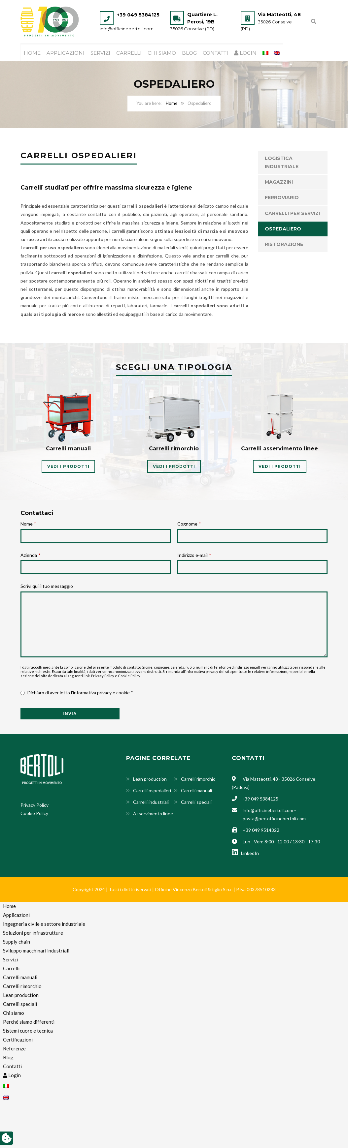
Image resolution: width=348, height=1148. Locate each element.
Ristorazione (284, 245)
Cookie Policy (129, 676)
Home (32, 53)
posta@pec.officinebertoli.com (274, 819)
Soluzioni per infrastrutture (33, 933)
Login (245, 53)
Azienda (30, 555)
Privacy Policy (102, 676)
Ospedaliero (283, 229)
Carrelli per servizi (292, 214)
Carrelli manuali (196, 791)
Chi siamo (162, 53)
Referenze (14, 1049)
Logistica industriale (281, 163)
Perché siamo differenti (28, 1022)
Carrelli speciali (196, 802)
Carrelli (129, 53)
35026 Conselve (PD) (192, 28)
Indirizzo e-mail (194, 555)
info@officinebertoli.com (127, 28)
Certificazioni (18, 1040)
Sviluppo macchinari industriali (36, 951)
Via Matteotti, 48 (279, 14)
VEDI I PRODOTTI (68, 466)
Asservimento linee (153, 814)
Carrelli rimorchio (198, 779)
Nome (28, 524)
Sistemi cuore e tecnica (28, 1031)
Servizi (100, 53)
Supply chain (16, 942)
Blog (189, 53)
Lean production (150, 779)
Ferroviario (282, 198)
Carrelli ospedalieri (152, 791)
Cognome (189, 524)
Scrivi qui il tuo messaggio (46, 586)
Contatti (215, 53)
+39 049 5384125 (138, 15)
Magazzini (279, 182)
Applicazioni (66, 53)
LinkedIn (245, 853)
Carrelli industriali (151, 802)
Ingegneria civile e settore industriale (44, 924)
